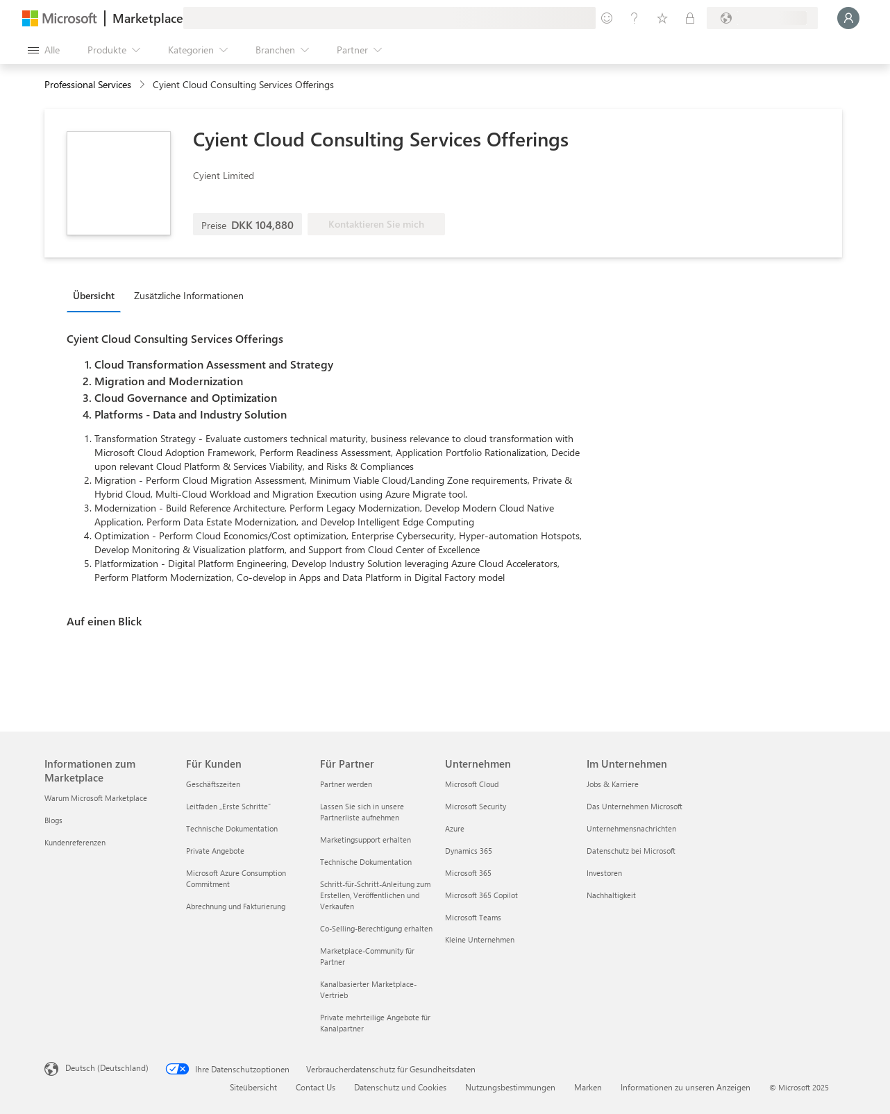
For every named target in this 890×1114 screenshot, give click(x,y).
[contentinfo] (143, 85)
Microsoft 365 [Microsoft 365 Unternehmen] (468, 873)
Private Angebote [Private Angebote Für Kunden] (215, 850)
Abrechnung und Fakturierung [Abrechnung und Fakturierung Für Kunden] (235, 906)
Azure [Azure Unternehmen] (454, 828)
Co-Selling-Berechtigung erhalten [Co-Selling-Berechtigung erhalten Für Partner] (376, 928)
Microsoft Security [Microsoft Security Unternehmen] (475, 806)
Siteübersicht (253, 1086)
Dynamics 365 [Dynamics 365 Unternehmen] (468, 850)
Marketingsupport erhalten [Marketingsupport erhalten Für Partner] (365, 839)
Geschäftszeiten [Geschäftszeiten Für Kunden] (213, 784)
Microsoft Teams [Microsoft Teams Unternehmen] (473, 917)
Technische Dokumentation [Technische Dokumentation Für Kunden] (232, 828)
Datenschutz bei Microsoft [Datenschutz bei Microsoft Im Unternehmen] (631, 850)
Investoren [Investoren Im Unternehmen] (604, 873)
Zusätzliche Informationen (189, 295)
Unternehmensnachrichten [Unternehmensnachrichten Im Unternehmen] (631, 828)
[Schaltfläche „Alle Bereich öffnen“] (43, 50)
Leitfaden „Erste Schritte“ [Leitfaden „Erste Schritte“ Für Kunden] (228, 806)
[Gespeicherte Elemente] (662, 18)
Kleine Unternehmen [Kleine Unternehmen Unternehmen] (479, 939)
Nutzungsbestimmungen (510, 1086)
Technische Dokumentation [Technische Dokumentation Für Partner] (366, 861)
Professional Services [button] (87, 84)
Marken (588, 1086)
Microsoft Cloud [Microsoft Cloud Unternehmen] (471, 784)
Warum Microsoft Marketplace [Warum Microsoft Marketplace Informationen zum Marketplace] (95, 798)
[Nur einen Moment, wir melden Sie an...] (848, 18)
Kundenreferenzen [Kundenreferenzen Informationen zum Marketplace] (75, 842)
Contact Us (315, 1086)
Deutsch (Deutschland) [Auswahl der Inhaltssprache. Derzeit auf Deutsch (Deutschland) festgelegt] (107, 1067)
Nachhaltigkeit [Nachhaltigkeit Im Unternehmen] (611, 895)
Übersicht (94, 295)
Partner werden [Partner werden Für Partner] (346, 784)
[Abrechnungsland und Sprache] (762, 18)
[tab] (97, 295)
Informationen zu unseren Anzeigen (685, 1086)
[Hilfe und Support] (634, 18)
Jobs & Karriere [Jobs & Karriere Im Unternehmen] (613, 784)
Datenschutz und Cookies (400, 1086)
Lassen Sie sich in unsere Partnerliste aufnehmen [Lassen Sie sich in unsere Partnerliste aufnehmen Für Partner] (362, 811)
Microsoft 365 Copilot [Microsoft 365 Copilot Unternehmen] (481, 895)
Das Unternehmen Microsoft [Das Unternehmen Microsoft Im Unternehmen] (634, 806)
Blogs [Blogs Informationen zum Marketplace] (53, 820)
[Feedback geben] (607, 18)
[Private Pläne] (690, 18)
